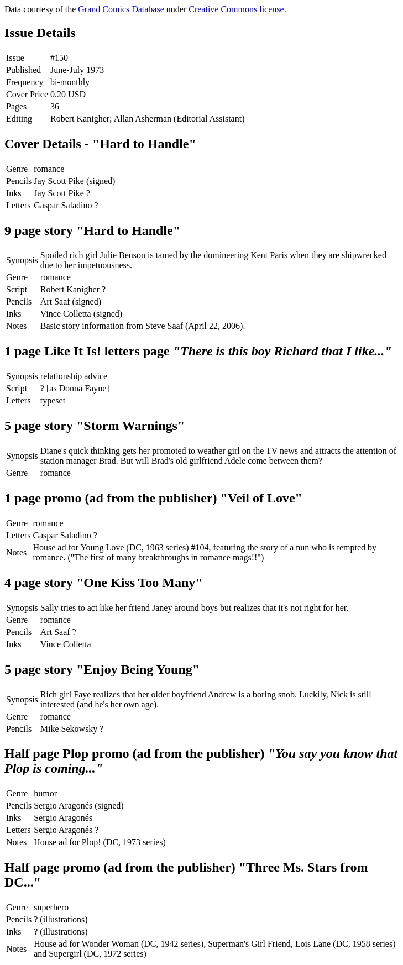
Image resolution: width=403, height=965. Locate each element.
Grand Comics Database (121, 9)
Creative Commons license (236, 9)
